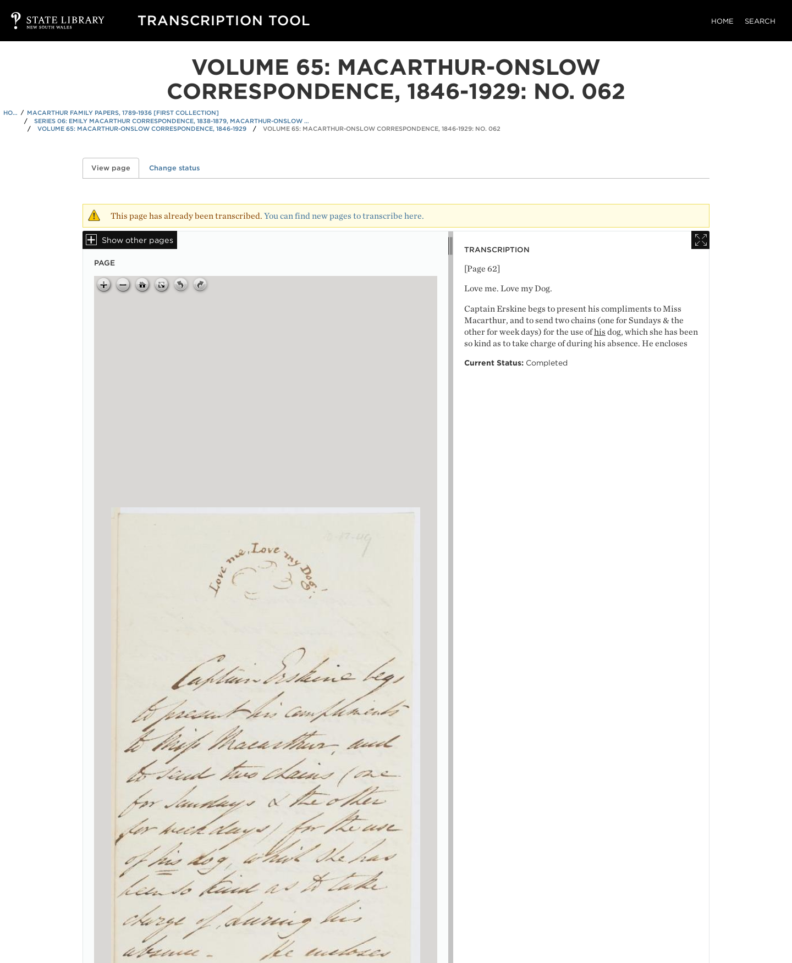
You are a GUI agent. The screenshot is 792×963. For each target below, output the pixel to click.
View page (115, 168)
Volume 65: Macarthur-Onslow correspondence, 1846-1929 (141, 128)
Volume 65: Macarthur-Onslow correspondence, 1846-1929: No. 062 (382, 128)
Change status (174, 168)
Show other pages (137, 240)
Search (760, 21)
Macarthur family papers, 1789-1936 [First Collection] (123, 113)
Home (722, 21)
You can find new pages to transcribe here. (344, 216)
